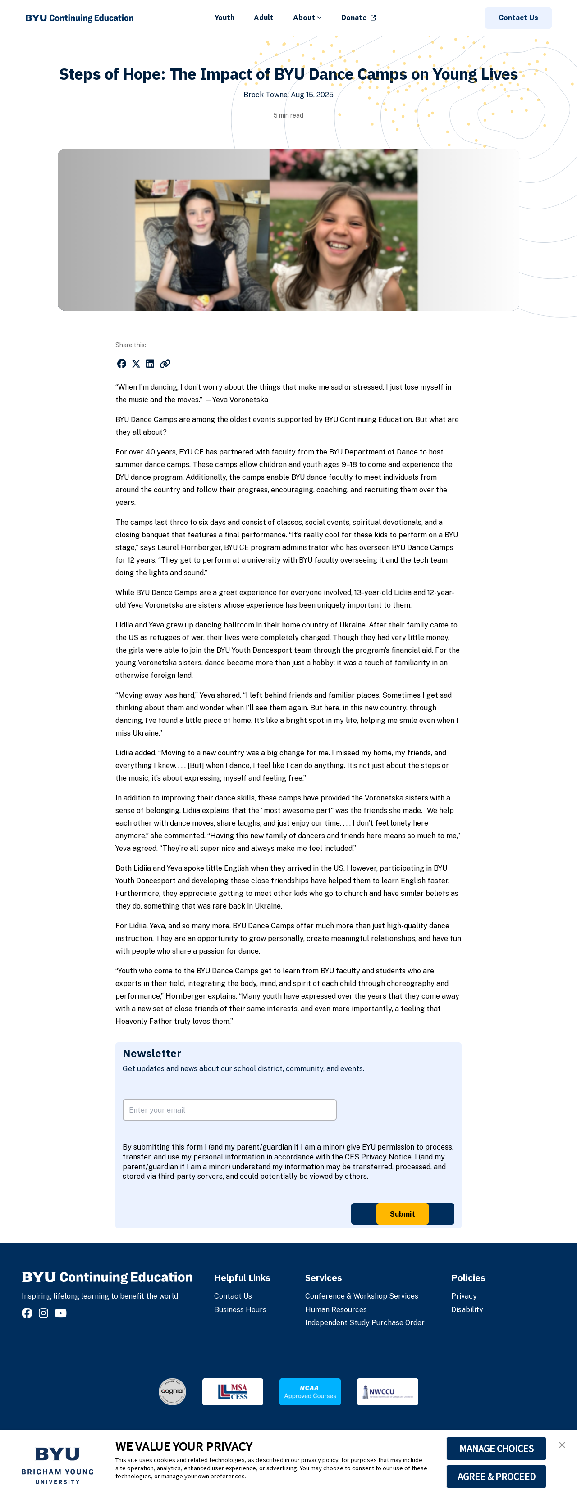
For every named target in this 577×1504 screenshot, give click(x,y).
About (307, 18)
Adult (263, 18)
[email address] (230, 1110)
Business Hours (240, 1309)
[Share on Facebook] (121, 364)
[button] (562, 1445)
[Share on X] (136, 364)
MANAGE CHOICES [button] (496, 1448)
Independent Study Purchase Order (365, 1322)
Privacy (464, 1296)
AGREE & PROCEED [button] (497, 1476)
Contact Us (518, 18)
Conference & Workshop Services (361, 1296)
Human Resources (336, 1309)
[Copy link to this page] (165, 364)
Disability (467, 1309)
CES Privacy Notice (378, 1157)
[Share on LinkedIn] (150, 364)
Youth (224, 18)
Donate (354, 18)
